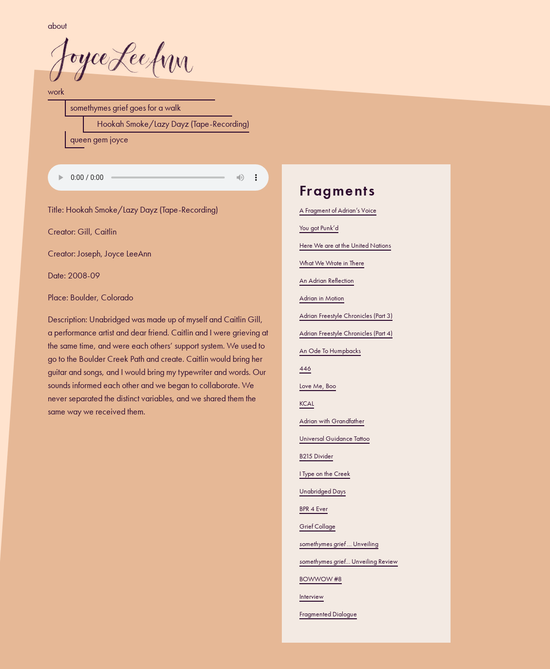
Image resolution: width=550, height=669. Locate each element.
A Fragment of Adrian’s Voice (337, 210)
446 (305, 368)
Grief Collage (317, 526)
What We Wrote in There (331, 262)
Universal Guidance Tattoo (334, 438)
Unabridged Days (322, 491)
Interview (311, 596)
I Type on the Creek (324, 473)
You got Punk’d (318, 227)
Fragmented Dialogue (328, 614)
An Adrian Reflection (326, 280)
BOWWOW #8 (320, 578)
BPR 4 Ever (313, 508)
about (57, 25)
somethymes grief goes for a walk (125, 107)
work (56, 91)
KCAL (306, 403)
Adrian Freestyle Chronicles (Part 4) (346, 333)
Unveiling (338, 543)
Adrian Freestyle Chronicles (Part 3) (346, 315)
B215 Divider (316, 456)
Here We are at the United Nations (345, 245)
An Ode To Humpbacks (330, 350)
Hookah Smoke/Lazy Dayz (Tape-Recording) (173, 123)
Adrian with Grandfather (331, 420)
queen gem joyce (99, 139)
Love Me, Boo (317, 385)
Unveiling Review (348, 561)
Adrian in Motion (321, 298)
